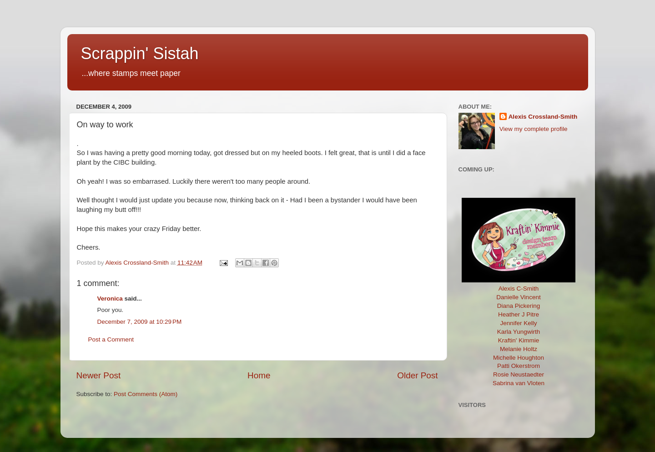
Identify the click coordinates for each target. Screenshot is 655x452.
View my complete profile (533, 129)
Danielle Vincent (518, 297)
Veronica (110, 298)
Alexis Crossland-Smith (543, 116)
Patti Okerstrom (518, 365)
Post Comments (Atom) (145, 394)
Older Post (417, 375)
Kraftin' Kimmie (518, 340)
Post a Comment (111, 339)
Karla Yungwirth (518, 331)
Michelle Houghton (518, 357)
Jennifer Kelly (518, 323)
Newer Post (98, 375)
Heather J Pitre (518, 314)
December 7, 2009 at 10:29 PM (139, 321)
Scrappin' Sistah (140, 53)
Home (258, 375)
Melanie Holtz (518, 349)
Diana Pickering (518, 305)
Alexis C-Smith (519, 288)
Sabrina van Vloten (518, 383)
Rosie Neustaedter (518, 374)
